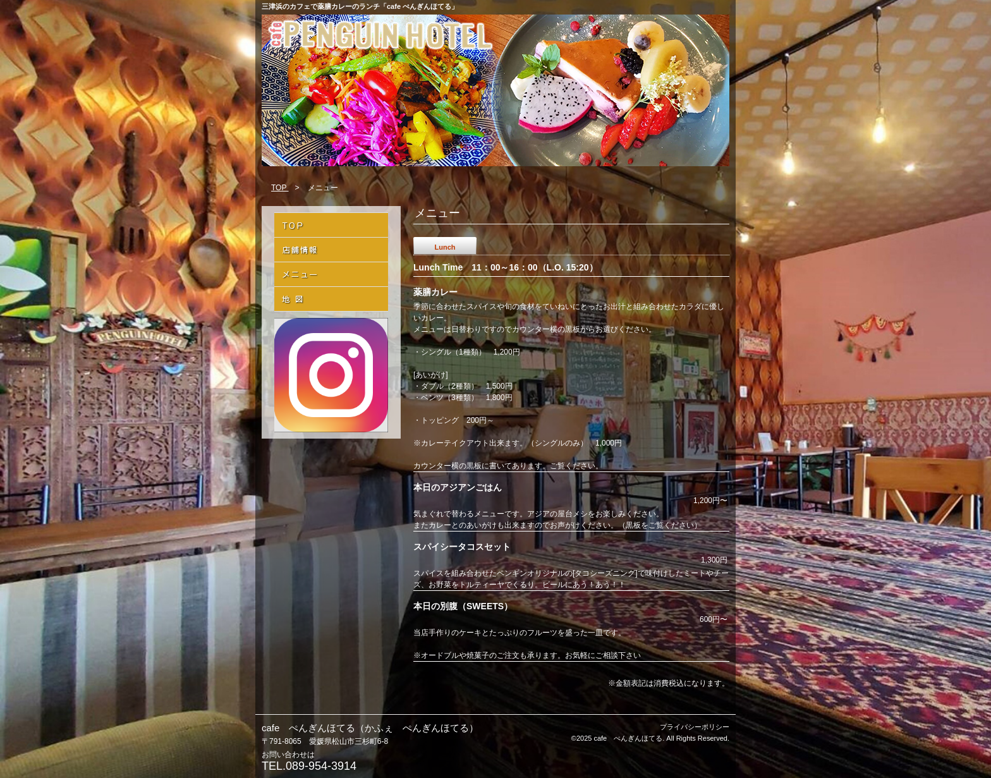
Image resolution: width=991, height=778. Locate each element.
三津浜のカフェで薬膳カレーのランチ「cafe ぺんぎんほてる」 (360, 6)
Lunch (445, 247)
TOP (280, 187)
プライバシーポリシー (694, 727)
